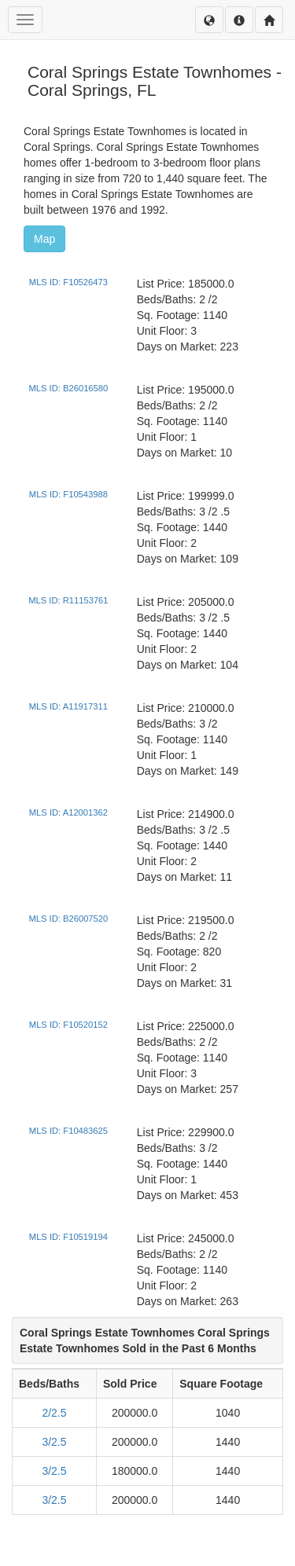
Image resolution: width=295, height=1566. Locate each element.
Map (44, 239)
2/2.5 (54, 1412)
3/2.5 (54, 1442)
